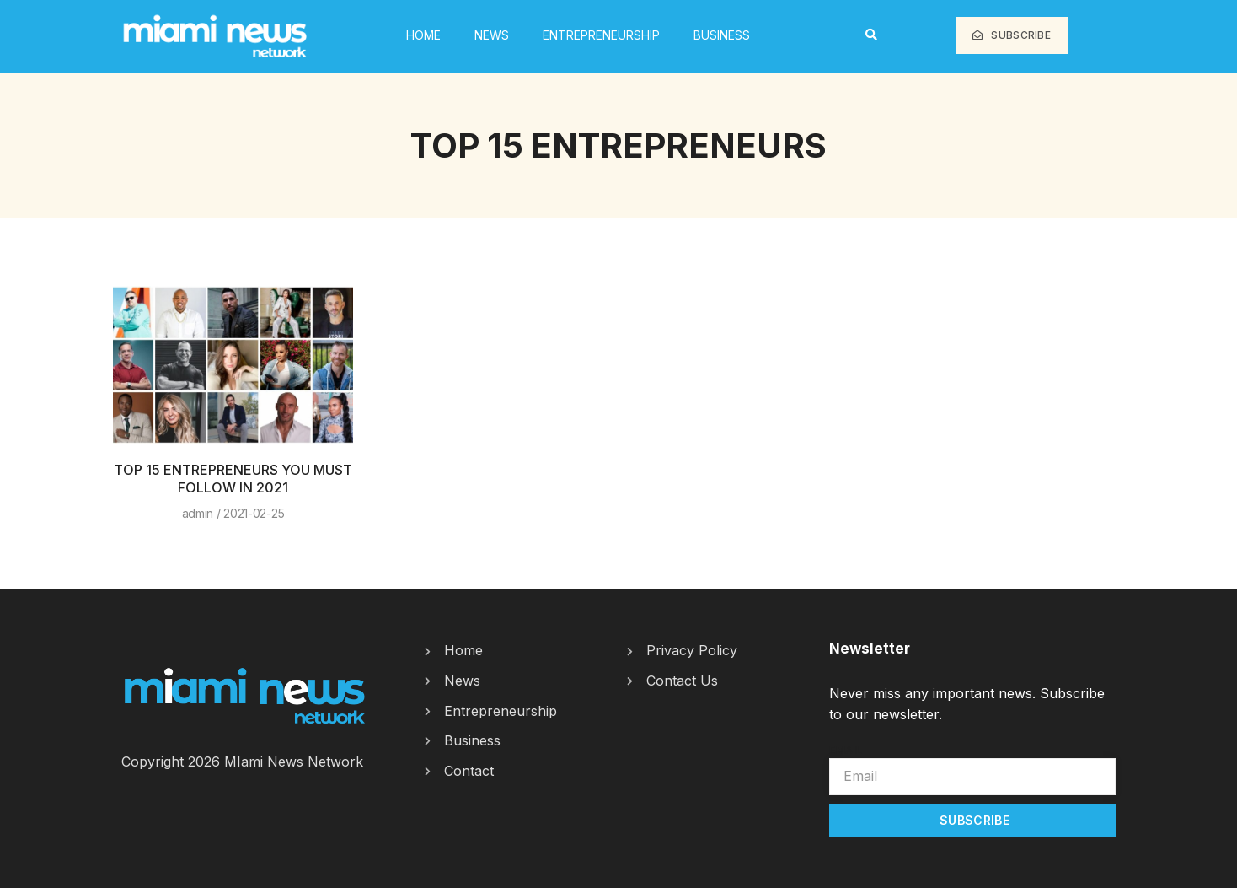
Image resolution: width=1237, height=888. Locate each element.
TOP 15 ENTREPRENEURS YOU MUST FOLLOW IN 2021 (233, 478)
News (491, 35)
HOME (423, 35)
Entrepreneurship (601, 35)
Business (721, 35)
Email (846, 749)
